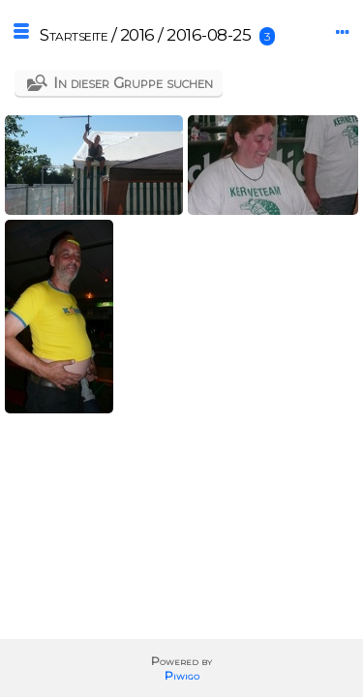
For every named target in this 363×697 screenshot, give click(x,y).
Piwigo (182, 675)
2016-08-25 (208, 35)
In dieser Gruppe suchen (133, 83)
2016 (137, 35)
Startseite (73, 35)
